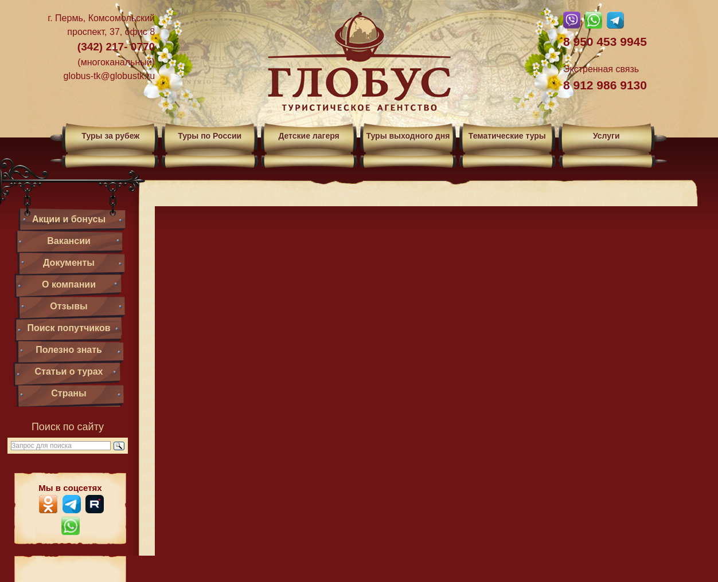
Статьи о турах (69, 371)
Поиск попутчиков (68, 328)
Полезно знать (69, 350)
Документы (69, 263)
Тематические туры (507, 135)
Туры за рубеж (110, 135)
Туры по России (209, 135)
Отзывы (68, 306)
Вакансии (69, 241)
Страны (68, 393)
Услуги (606, 135)
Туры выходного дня (408, 135)
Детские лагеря (308, 135)
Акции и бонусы (69, 219)
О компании (69, 284)
